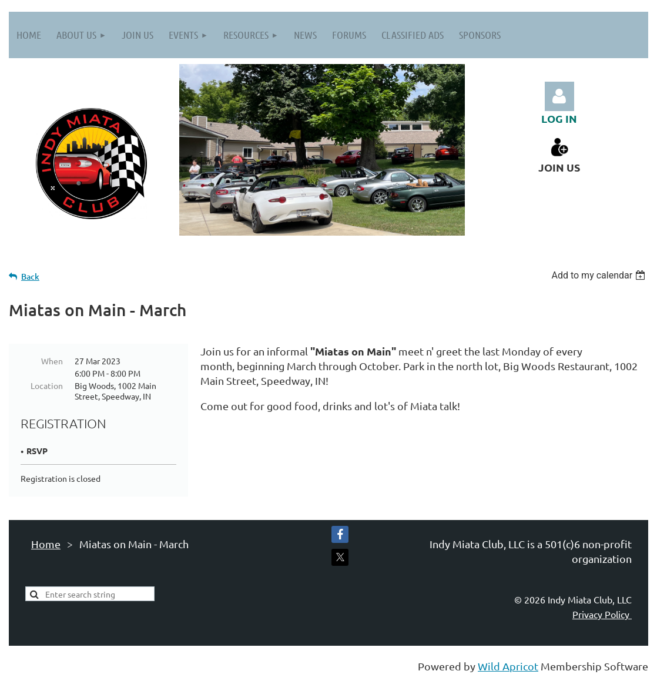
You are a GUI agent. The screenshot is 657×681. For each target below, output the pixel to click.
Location (47, 385)
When (52, 360)
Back (30, 276)
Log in (559, 96)
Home (46, 544)
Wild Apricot (508, 666)
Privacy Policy (602, 614)
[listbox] (599, 275)
